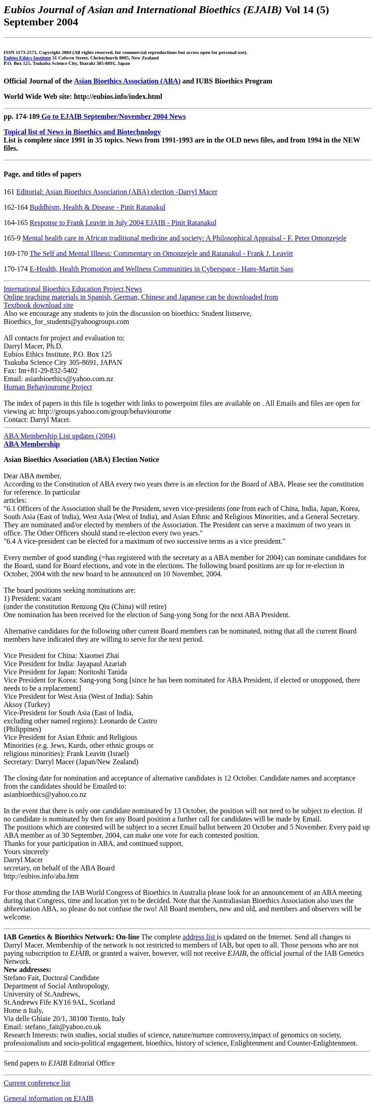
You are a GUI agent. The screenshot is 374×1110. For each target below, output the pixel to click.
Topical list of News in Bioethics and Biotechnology (82, 132)
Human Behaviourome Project (48, 387)
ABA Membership (32, 444)
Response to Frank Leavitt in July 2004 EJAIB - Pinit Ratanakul (123, 222)
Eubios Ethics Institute (27, 57)
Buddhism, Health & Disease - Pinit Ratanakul (97, 207)
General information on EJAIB (49, 1098)
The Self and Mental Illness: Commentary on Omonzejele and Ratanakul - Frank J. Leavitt (161, 253)
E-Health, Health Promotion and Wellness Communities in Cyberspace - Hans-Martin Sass (161, 269)
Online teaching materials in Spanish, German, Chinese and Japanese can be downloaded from (141, 297)
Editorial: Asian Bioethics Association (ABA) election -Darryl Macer (116, 192)
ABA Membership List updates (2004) (59, 436)
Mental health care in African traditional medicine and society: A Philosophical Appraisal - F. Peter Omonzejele (184, 238)
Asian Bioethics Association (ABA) (127, 81)
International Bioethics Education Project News (73, 289)
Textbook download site (39, 305)
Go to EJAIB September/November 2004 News (112, 116)
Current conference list (37, 1083)
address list (199, 937)
